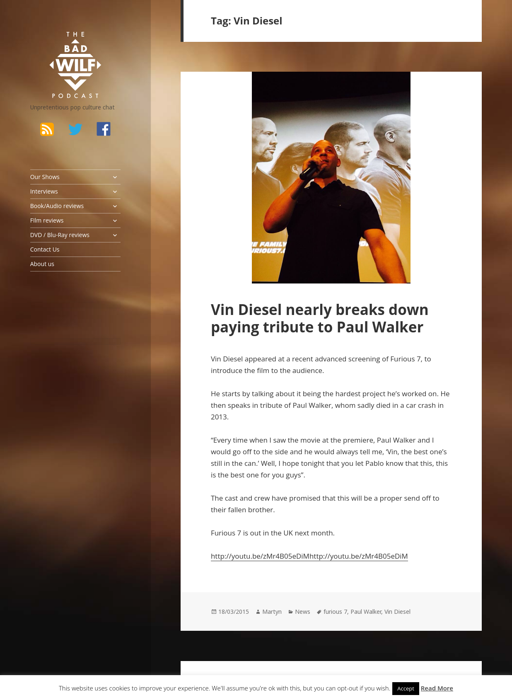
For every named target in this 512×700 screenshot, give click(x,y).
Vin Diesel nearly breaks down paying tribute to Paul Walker (320, 318)
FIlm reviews (47, 220)
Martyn (272, 611)
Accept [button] (405, 688)
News (302, 611)
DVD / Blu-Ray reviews (59, 235)
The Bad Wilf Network (61, 42)
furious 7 (335, 611)
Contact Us (45, 249)
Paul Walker (365, 611)
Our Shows (45, 177)
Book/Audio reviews (57, 206)
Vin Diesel (397, 611)
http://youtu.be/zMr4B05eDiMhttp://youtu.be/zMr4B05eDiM (309, 556)
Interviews (44, 191)
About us (42, 264)
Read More (437, 688)
